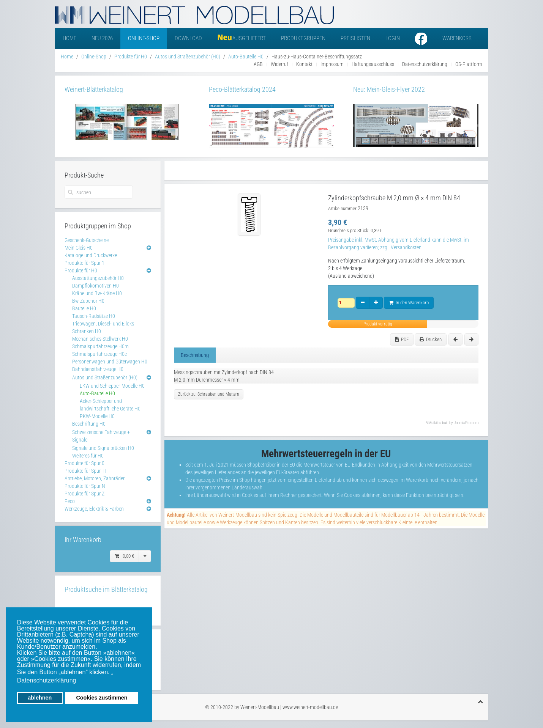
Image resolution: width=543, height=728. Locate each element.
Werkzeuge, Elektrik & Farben (94, 509)
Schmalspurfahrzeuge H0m (100, 346)
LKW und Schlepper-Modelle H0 (112, 386)
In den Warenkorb (409, 302)
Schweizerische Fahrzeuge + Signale (101, 436)
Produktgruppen (303, 38)
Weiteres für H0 (88, 456)
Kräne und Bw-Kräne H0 (97, 293)
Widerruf (279, 64)
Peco (70, 501)
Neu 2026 (102, 38)
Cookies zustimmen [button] (101, 698)
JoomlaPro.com (466, 422)
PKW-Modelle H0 (97, 416)
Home (69, 38)
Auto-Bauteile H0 (246, 56)
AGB (258, 64)
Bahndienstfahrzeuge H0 (97, 369)
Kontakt (304, 64)
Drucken (431, 339)
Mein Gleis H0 (79, 248)
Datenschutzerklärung (424, 64)
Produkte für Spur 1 (84, 263)
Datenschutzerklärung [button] (46, 680)
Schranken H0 (86, 331)
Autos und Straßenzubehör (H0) (187, 56)
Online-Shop (143, 38)
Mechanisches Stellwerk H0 (100, 339)
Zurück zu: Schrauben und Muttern (208, 394)
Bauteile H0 (84, 308)
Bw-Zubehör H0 (88, 301)
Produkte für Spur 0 (84, 463)
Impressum (332, 64)
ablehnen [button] (40, 698)
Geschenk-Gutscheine (87, 240)
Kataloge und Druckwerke (91, 255)
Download (188, 38)
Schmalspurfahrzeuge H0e (99, 354)
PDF (402, 339)
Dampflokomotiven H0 (95, 286)
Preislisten (355, 38)
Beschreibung (195, 355)
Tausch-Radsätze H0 (93, 316)
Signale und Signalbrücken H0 (103, 448)
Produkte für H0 (130, 56)
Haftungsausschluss (373, 64)
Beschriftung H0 (89, 424)
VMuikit (432, 422)
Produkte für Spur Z (84, 494)
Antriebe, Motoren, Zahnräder (95, 478)
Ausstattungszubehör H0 (98, 278)
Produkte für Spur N (85, 486)
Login (392, 38)
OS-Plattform (468, 64)
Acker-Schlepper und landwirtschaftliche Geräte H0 (110, 405)
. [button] (112, 672)
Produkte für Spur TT (86, 471)
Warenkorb (457, 38)
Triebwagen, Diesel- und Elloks (103, 324)
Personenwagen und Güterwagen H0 (109, 361)
